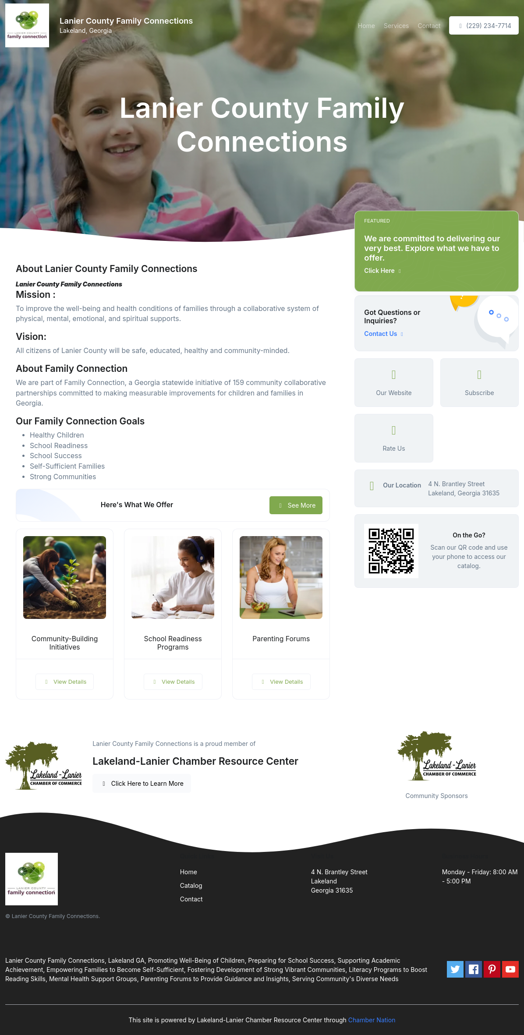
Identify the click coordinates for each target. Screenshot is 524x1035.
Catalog (191, 885)
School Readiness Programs (173, 643)
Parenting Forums (281, 639)
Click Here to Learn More (142, 783)
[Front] (29, 25)
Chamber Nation (372, 1020)
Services (396, 25)
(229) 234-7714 (484, 25)
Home (366, 25)
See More (295, 505)
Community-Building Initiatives (65, 643)
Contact (429, 25)
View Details (65, 681)
